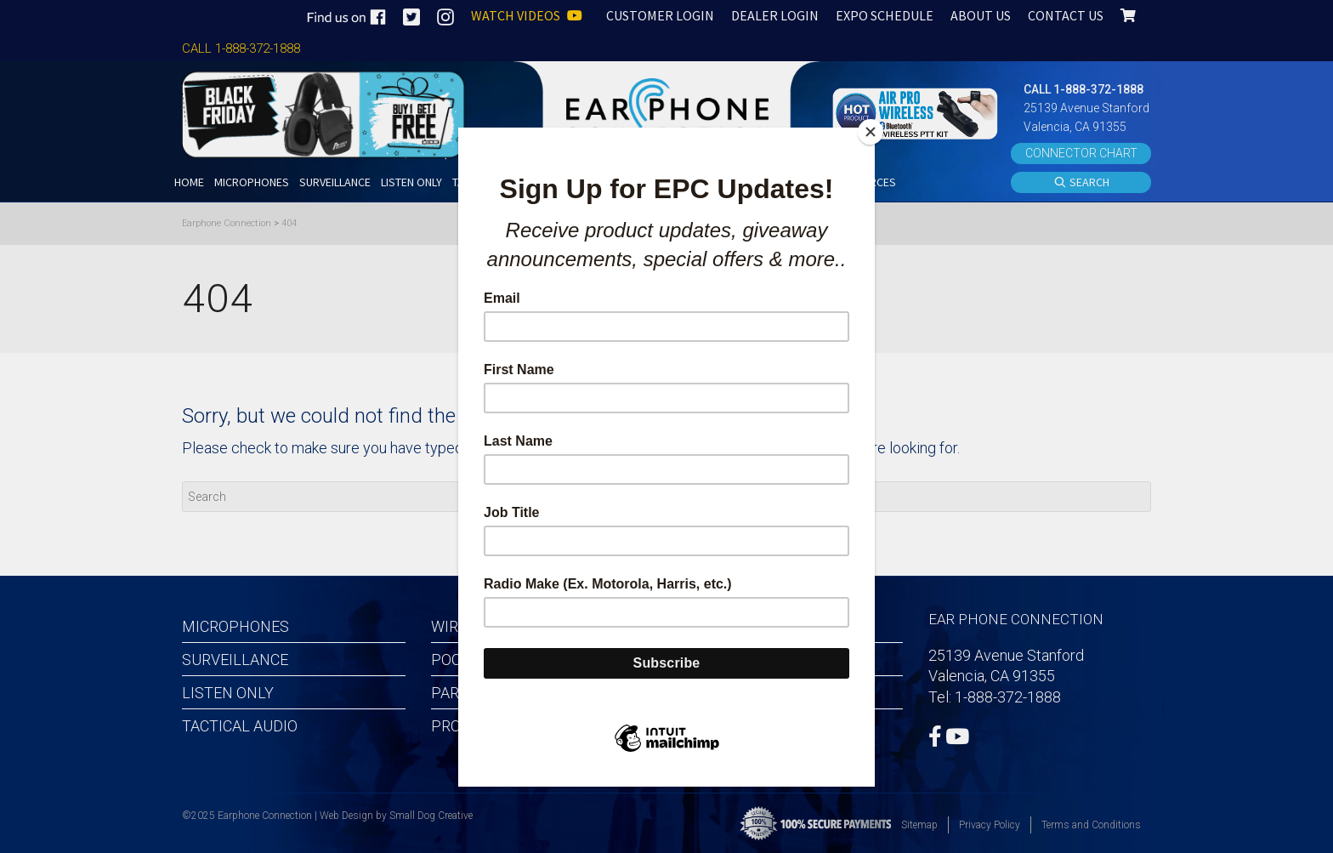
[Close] (870, 132)
